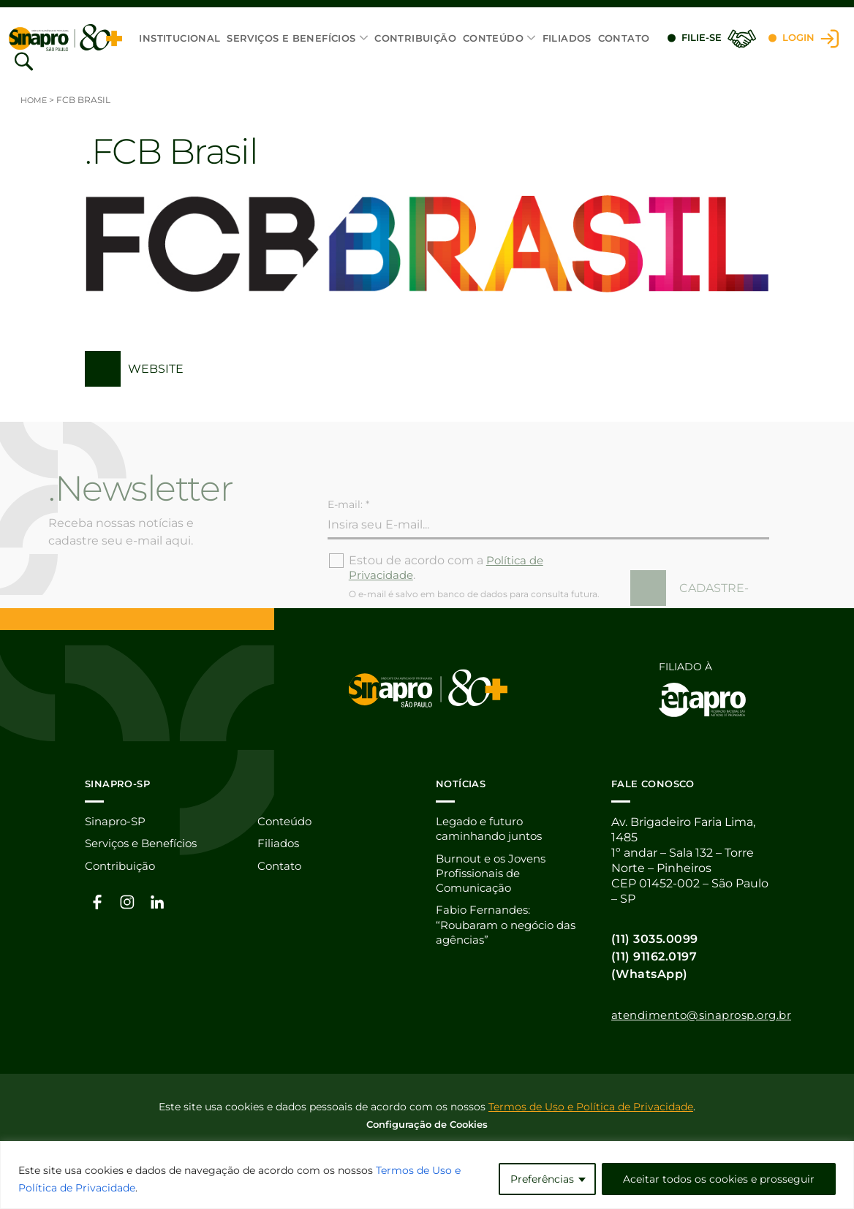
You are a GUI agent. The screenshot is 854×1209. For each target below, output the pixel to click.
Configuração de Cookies (427, 1125)
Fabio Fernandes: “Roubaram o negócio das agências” (511, 929)
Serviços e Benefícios (291, 38)
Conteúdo (492, 38)
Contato (623, 38)
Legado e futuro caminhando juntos (493, 830)
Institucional (179, 38)
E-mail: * (348, 524)
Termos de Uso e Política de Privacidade (590, 1107)
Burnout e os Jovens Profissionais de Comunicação (496, 876)
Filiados (566, 38)
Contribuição (415, 38)
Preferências (542, 1179)
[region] (427, 1175)
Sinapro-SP (117, 823)
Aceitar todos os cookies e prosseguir (719, 1179)
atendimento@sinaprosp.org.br (708, 1016)
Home (34, 99)
